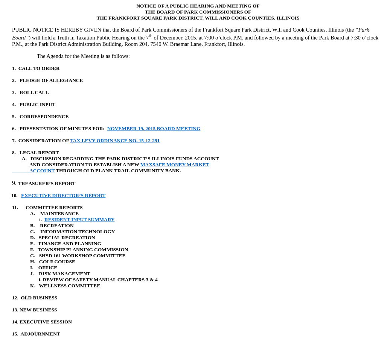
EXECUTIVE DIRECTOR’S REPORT (63, 195)
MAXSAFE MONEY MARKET (174, 164)
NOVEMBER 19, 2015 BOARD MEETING (154, 128)
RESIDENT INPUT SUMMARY (79, 219)
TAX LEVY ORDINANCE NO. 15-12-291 (115, 140)
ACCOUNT (33, 170)
